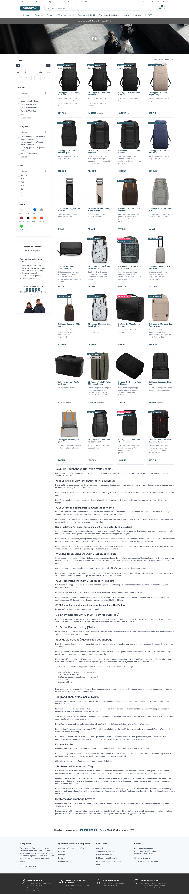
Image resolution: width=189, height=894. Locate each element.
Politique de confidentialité (106, 846)
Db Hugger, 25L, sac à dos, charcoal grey (129, 431)
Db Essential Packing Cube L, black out (129, 375)
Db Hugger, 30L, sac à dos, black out (129, 94)
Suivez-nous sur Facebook (146, 850)
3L (22, 189)
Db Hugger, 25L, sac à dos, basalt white (99, 262)
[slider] (18, 68)
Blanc (28, 213)
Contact (99, 836)
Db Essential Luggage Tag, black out (69, 206)
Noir (28, 221)
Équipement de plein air (109, 15)
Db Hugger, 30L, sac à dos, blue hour (160, 150)
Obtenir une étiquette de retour (108, 849)
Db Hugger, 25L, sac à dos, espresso (129, 206)
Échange (61, 843)
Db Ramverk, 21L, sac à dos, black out (99, 150)
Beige (21, 213)
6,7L (22, 186)
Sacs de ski (25, 157)
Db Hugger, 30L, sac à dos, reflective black (99, 431)
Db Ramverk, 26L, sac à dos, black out (130, 150)
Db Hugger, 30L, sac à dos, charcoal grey (69, 150)
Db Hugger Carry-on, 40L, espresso (69, 318)
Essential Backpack (28, 104)
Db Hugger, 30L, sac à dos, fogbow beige (160, 94)
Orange (34, 221)
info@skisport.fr (142, 846)
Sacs (126, 15)
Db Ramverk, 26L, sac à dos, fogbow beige (160, 318)
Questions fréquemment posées (71, 836)
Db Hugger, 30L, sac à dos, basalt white (99, 318)
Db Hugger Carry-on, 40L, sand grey (160, 262)
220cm (24, 176)
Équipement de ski (86, 15)
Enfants (50, 15)
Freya (23, 115)
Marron (21, 221)
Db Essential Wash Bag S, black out (68, 375)
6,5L (22, 182)
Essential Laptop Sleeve (30, 108)
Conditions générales (104, 843)
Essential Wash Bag (28, 111)
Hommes (26, 15)
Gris (41, 213)
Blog (98, 853)
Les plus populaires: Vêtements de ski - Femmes (33, 137)
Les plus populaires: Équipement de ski (33, 149)
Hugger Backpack (27, 118)
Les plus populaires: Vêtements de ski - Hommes (33, 143)
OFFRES (148, 15)
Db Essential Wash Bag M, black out (129, 318)
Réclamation (63, 849)
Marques (137, 15)
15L (22, 196)
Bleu (34, 213)
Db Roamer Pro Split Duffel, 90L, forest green (99, 375)
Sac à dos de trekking (29, 154)
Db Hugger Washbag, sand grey (160, 206)
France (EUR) (28, 854)
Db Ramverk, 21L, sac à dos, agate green (130, 262)
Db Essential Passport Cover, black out (67, 262)
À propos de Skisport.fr (105, 840)
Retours (166, 2)
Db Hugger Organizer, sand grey (69, 431)
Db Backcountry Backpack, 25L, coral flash (160, 431)
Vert (21, 230)
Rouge (41, 221)
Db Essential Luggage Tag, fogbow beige (99, 206)
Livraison (158, 2)
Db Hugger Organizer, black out (160, 375)
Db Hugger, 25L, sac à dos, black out (69, 94)
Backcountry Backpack (30, 101)
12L (22, 192)
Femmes (39, 15)
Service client (148, 2)
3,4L (22, 179)
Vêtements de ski (66, 15)
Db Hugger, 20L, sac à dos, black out (99, 94)
